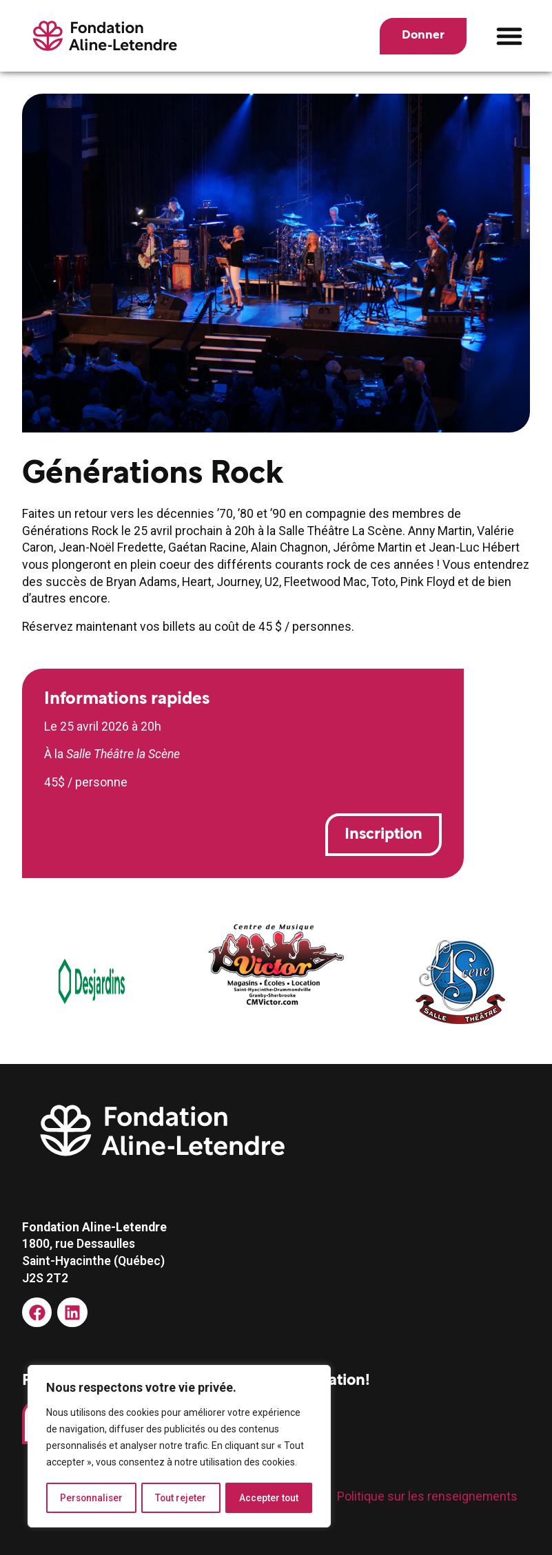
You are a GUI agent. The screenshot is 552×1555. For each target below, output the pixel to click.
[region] (179, 1446)
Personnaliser (91, 1497)
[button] (509, 35)
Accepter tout (269, 1497)
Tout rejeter (181, 1497)
